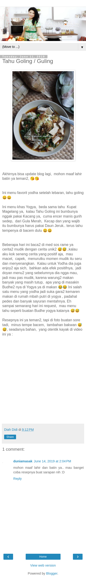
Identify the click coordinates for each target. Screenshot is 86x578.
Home (43, 556)
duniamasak (22, 461)
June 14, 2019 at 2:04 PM (52, 461)
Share (10, 437)
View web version (43, 565)
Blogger (51, 573)
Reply (17, 478)
